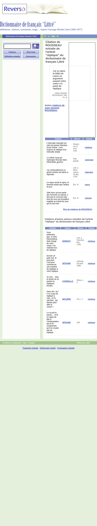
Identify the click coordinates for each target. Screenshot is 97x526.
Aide (25, 343)
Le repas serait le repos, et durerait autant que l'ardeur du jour (58, 184)
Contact (31, 343)
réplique (88, 147)
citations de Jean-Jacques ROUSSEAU (55, 108)
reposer (88, 198)
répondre (89, 172)
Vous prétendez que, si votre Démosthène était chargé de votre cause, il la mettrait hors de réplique (52, 241)
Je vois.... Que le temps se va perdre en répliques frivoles (53, 281)
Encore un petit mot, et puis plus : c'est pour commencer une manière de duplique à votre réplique (52, 263)
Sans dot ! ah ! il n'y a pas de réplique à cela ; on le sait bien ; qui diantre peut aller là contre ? (53, 299)
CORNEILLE (67, 281)
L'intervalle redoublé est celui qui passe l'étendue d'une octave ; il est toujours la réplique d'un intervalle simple (57, 147)
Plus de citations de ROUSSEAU (77, 209)
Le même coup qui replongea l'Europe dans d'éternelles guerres (57, 160)
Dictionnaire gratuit (48, 348)
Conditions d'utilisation (12, 343)
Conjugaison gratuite (65, 348)
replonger (89, 160)
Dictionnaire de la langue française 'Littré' (21, 36)
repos (87, 185)
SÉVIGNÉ (66, 263)
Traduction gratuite (30, 348)
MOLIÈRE (66, 299)
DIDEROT (66, 241)
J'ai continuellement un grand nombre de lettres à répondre (57, 172)
